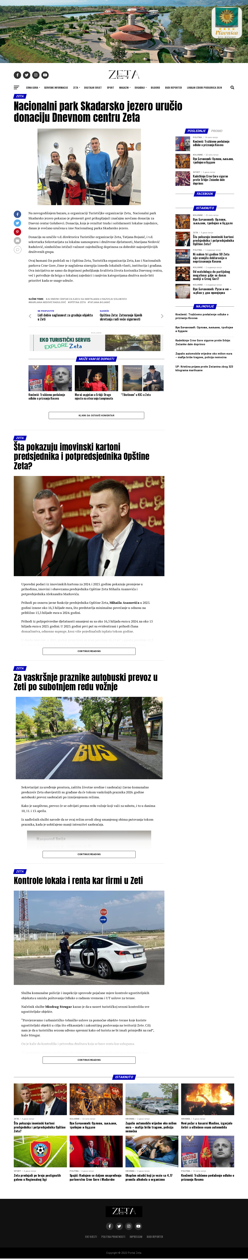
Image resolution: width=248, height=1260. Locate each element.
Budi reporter (173, 87)
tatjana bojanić (99, 302)
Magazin (124, 87)
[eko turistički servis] (96, 350)
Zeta (75, 87)
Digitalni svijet (93, 87)
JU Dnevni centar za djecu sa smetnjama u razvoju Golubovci (87, 299)
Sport (110, 87)
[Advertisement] (204, 480)
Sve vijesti (91, 1238)
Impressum (136, 1238)
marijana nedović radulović (48, 302)
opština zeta (77, 302)
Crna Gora (32, 87)
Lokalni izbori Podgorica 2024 (204, 87)
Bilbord (155, 87)
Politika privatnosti (113, 1238)
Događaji (140, 87)
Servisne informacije (56, 87)
